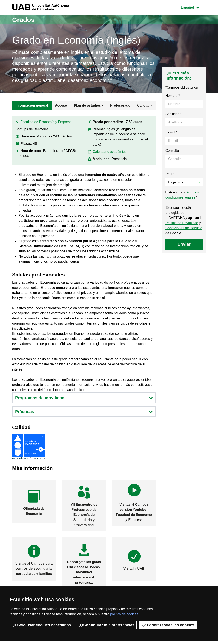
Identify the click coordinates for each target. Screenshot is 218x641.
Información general (32, 105)
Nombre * (172, 95)
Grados (23, 19)
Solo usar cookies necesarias (41, 625)
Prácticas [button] (84, 411)
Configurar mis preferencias (106, 625)
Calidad (143, 105)
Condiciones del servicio (183, 228)
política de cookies (124, 614)
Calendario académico (110, 151)
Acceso (61, 105)
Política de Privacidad (181, 223)
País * (170, 174)
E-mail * (171, 132)
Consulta (172, 150)
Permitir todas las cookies (168, 625)
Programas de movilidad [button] (84, 397)
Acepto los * (183, 194)
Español (193, 7)
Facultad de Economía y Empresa (46, 122)
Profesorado (120, 105)
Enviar (184, 244)
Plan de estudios (87, 105)
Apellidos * (173, 114)
